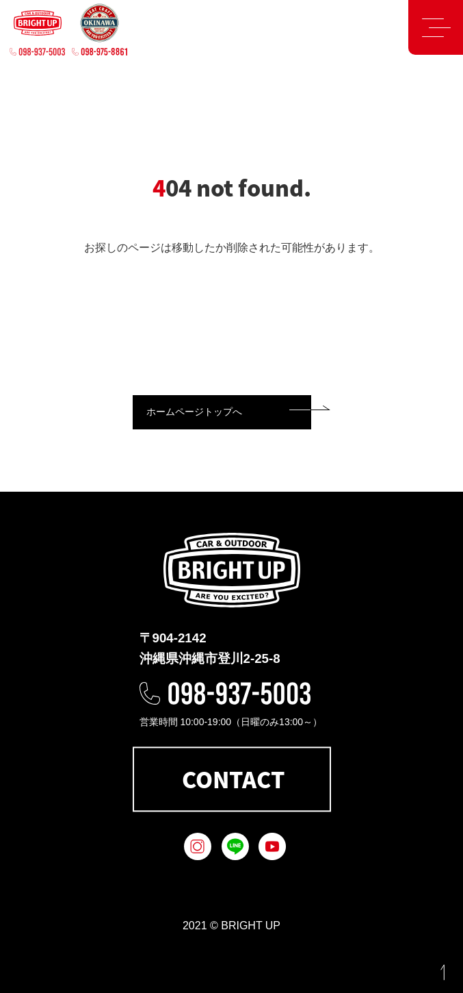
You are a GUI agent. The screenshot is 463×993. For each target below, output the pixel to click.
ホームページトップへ (194, 411)
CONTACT (233, 779)
